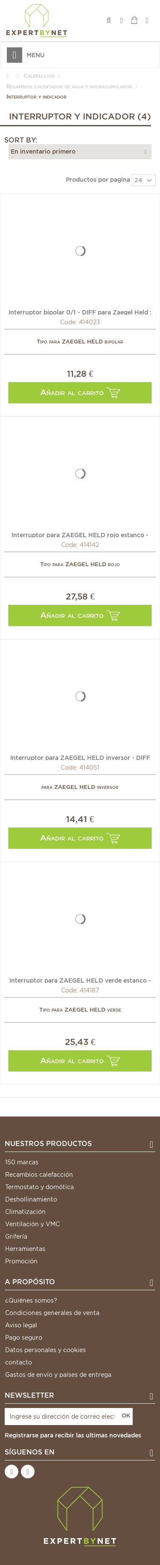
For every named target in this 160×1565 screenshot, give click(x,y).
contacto (18, 1362)
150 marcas (21, 1162)
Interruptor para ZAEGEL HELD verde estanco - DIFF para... (80, 980)
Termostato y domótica (39, 1187)
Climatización (25, 1211)
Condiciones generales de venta (52, 1312)
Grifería (16, 1236)
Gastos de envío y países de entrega (58, 1374)
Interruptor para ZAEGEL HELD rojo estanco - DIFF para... (80, 535)
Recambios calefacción (39, 1174)
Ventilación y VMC (32, 1224)
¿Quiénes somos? (31, 1300)
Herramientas (25, 1248)
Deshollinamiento (31, 1199)
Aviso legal (21, 1325)
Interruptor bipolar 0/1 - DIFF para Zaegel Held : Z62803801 (80, 312)
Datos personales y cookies (45, 1350)
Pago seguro (23, 1337)
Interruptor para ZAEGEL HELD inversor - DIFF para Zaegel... (80, 757)
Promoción (21, 1261)
